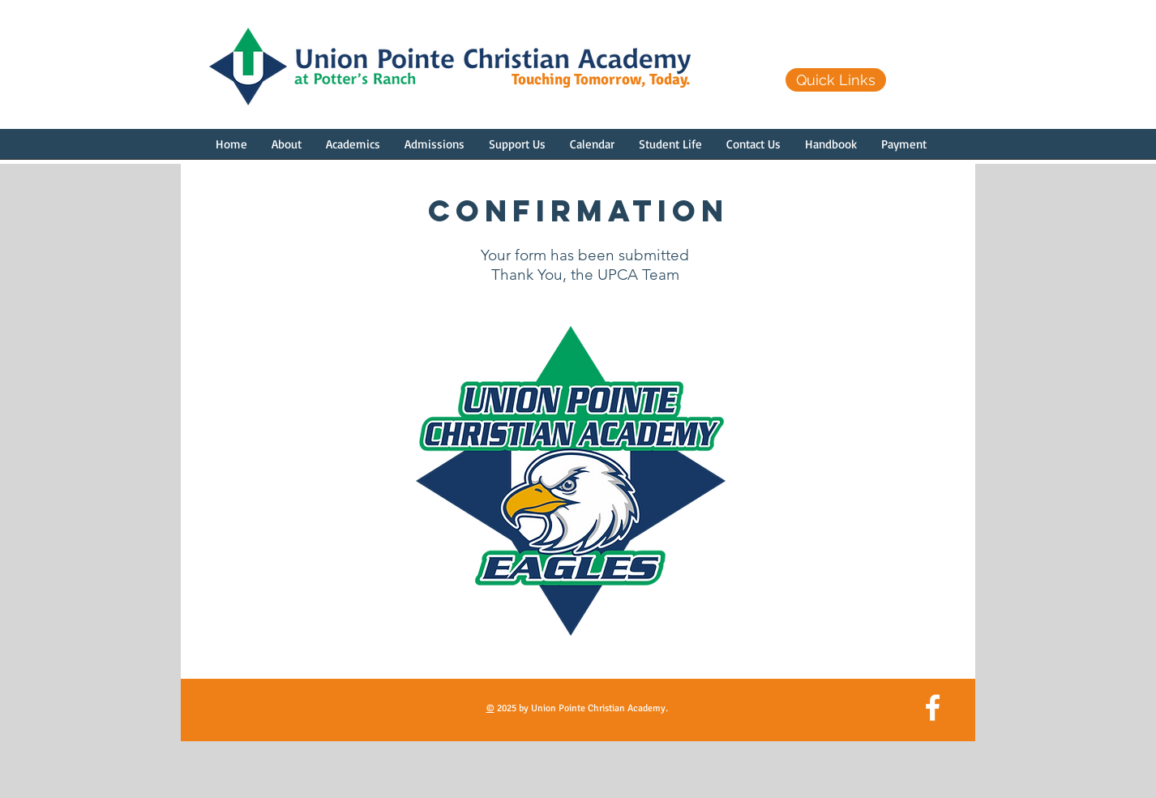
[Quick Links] (836, 80)
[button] (286, 149)
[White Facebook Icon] (932, 707)
